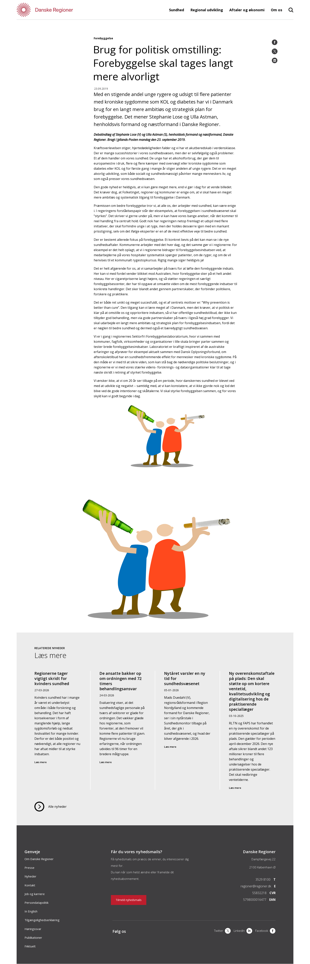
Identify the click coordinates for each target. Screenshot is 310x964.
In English (31, 911)
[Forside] (56, 10)
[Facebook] (275, 42)
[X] (222, 931)
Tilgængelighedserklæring (42, 920)
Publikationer (33, 938)
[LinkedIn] (275, 60)
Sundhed (176, 10)
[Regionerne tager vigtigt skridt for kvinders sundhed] (58, 730)
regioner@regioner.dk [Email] (256, 886)
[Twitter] (275, 51)
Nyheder (30, 876)
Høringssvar (33, 929)
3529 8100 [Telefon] (262, 879)
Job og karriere (35, 894)
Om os (276, 10)
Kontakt (30, 885)
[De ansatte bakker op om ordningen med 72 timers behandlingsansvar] (122, 730)
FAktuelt (30, 946)
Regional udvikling (206, 10)
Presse (29, 868)
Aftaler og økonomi (247, 10)
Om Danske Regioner (39, 859)
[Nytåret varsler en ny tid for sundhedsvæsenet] (187, 730)
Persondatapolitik (36, 903)
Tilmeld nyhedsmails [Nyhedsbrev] (129, 900)
